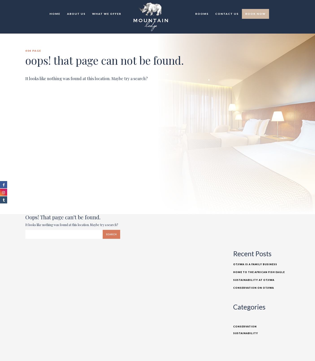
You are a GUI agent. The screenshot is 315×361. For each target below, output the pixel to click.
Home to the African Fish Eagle (259, 272)
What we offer (106, 13)
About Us (76, 13)
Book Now (255, 13)
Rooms (202, 13)
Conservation (245, 326)
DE (289, 6)
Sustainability (245, 333)
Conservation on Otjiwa (253, 287)
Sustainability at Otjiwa (253, 279)
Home (55, 13)
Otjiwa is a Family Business (255, 264)
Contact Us (227, 13)
